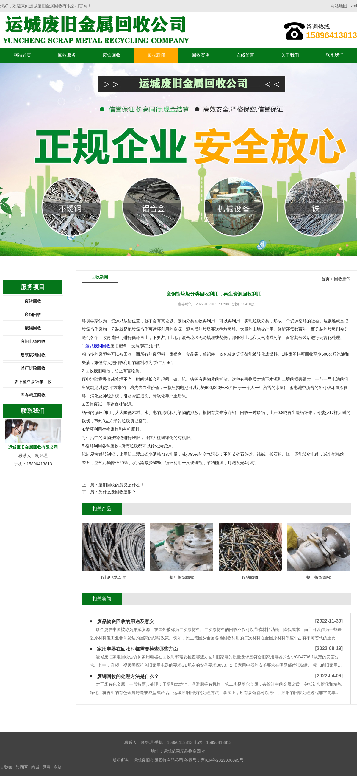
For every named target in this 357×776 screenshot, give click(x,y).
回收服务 (67, 54)
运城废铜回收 (97, 345)
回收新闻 (156, 54)
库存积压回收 (33, 395)
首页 (325, 279)
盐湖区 (21, 767)
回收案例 (201, 54)
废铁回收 (111, 54)
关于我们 (290, 54)
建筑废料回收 (33, 354)
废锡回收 (33, 328)
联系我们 (335, 54)
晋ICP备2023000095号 (222, 760)
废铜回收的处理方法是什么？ (128, 676)
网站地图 (339, 6)
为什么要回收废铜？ (117, 491)
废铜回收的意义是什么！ (121, 485)
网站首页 (22, 54)
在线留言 (245, 54)
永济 (58, 767)
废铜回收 (33, 314)
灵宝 (46, 767)
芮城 (35, 767)
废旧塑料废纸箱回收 (33, 381)
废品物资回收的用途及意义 (125, 621)
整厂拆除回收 (33, 368)
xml (353, 6)
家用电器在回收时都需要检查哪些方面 (137, 648)
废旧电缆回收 (33, 341)
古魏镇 (6, 767)
